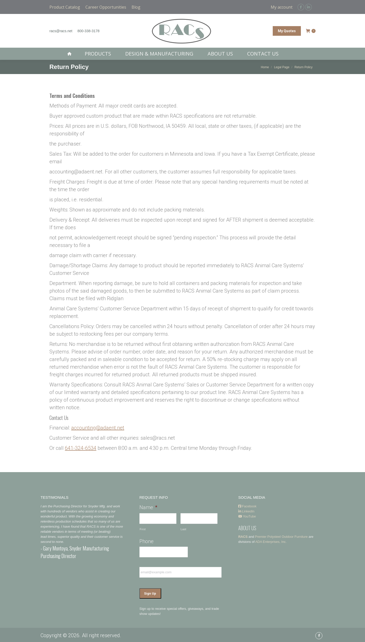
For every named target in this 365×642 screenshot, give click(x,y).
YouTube (247, 516)
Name (148, 507)
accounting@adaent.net (97, 428)
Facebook (247, 506)
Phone (146, 541)
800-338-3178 (88, 31)
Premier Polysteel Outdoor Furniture (281, 537)
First (143, 529)
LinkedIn (246, 511)
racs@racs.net (60, 31)
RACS (243, 537)
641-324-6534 (80, 448)
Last (184, 529)
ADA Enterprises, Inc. (271, 542)
